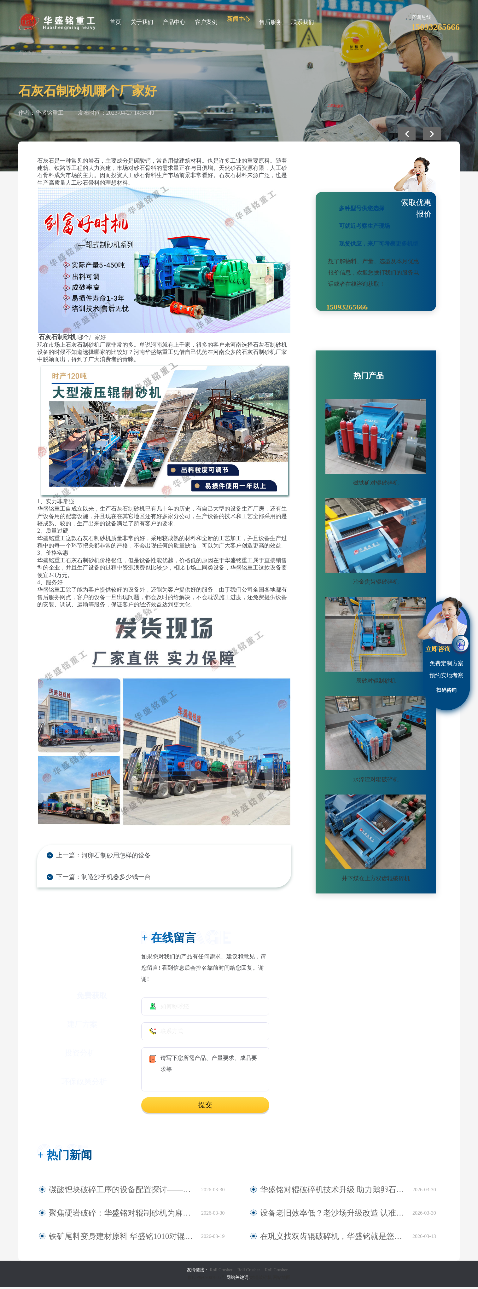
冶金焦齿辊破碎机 (376, 582)
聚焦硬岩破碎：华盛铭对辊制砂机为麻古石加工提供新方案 (122, 1215)
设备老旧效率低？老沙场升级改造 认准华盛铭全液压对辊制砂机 (333, 1215)
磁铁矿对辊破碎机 (376, 483)
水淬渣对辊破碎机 (376, 779)
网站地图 (281, 1279)
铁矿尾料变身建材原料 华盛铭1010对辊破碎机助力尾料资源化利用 (122, 1238)
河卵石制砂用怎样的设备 (110, 856)
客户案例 (206, 22)
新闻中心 (238, 19)
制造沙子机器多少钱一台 (110, 878)
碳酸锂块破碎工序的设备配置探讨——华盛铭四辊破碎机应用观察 (122, 1191)
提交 (205, 1107)
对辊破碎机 (261, 1279)
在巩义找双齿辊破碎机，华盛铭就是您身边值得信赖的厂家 (333, 1238)
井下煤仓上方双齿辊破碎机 (376, 878)
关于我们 (142, 22)
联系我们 (302, 22)
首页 (115, 22)
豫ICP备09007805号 (207, 1279)
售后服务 (270, 22)
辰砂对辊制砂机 (376, 681)
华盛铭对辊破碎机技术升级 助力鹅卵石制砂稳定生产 (326, 1191)
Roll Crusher (221, 1271)
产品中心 (174, 22)
